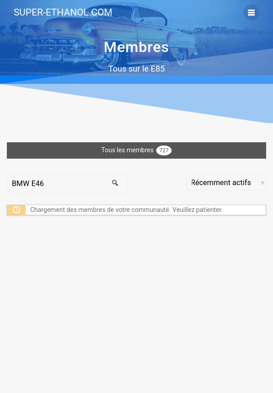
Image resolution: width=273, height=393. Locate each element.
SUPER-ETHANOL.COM (63, 12)
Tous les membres (136, 150)
